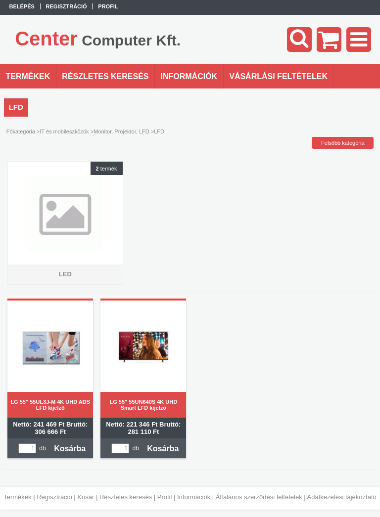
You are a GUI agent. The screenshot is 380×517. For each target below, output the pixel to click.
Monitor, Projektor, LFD (121, 131)
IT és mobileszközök (64, 131)
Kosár (85, 497)
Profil (164, 497)
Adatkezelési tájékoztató (342, 497)
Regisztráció (54, 497)
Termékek (17, 497)
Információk (193, 497)
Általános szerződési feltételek (259, 497)
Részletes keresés (125, 497)
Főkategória (20, 131)
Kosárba (70, 448)
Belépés (22, 6)
